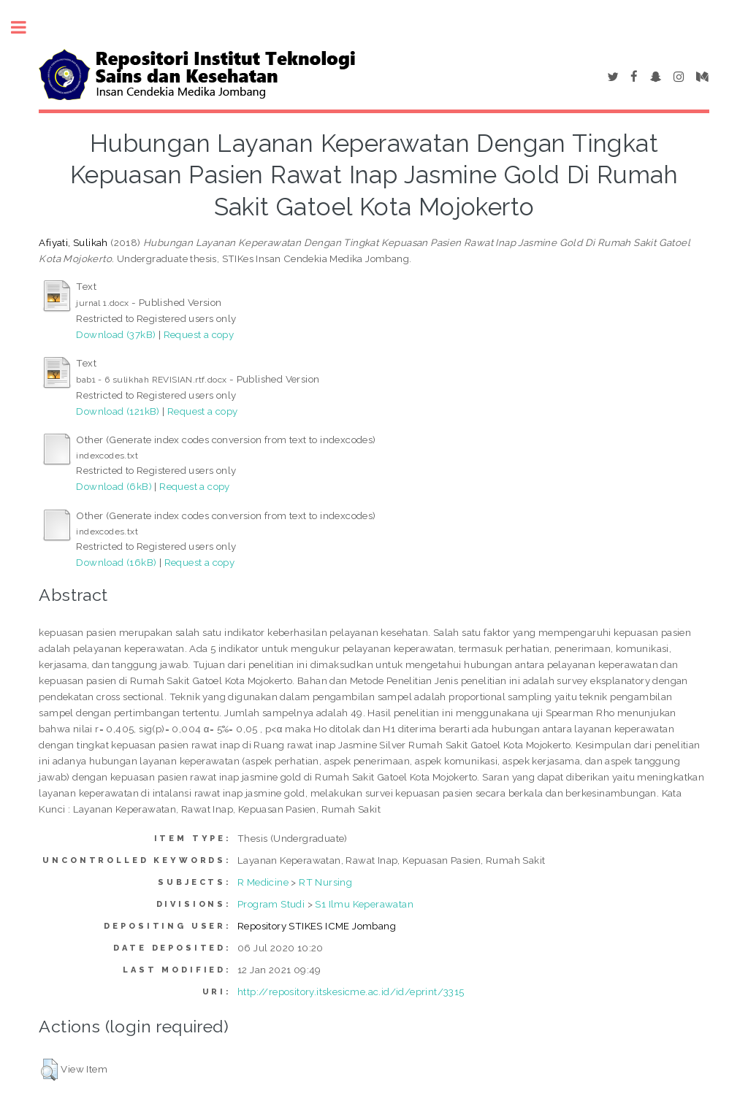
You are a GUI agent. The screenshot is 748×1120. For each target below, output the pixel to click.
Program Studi (271, 904)
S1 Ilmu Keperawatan (364, 904)
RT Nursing (325, 882)
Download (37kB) (116, 334)
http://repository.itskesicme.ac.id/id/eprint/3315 (351, 991)
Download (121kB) (117, 411)
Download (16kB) (116, 562)
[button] (49, 1070)
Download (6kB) (114, 486)
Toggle (26, 27)
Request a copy (199, 334)
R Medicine (263, 882)
